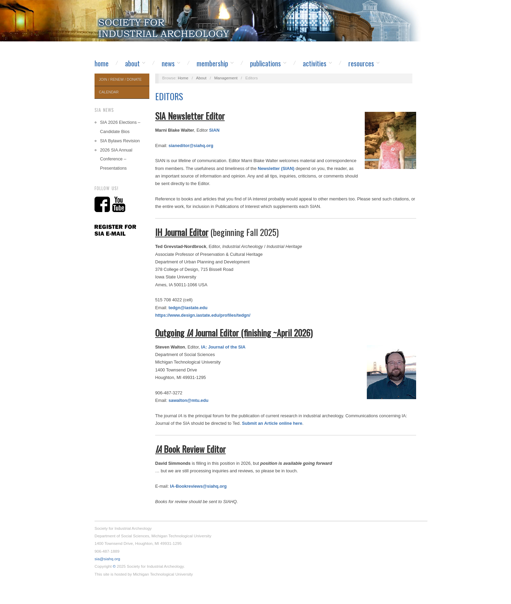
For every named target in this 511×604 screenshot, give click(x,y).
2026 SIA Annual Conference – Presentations (116, 159)
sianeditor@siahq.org (191, 145)
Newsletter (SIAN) (276, 168)
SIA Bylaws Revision (120, 140)
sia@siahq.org (107, 558)
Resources (361, 63)
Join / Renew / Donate (120, 79)
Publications (265, 63)
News (168, 63)
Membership (212, 63)
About (132, 63)
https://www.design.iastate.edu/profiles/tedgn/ (202, 315)
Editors (169, 96)
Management (225, 78)
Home (102, 63)
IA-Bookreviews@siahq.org (198, 486)
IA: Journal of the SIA (223, 347)
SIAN (214, 130)
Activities (314, 63)
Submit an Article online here (272, 423)
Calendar (109, 92)
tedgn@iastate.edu (188, 307)
